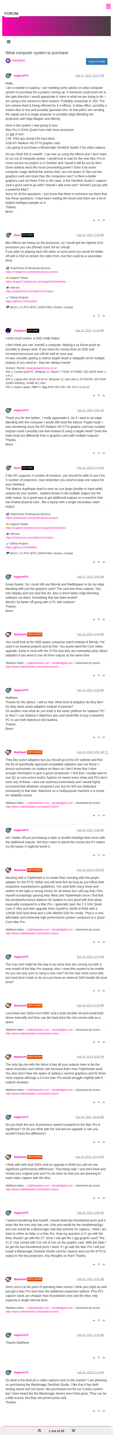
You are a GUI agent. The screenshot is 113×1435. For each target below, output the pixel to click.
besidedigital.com (62, 658)
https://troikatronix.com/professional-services (32, 267)
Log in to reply (96, 57)
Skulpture (20, 326)
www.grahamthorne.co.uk (42, 363)
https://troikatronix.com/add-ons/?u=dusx (30, 287)
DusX (17, 230)
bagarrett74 (21, 71)
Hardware (18, 56)
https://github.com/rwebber (21, 296)
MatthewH (20, 630)
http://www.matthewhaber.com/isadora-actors (32, 662)
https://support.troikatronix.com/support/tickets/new (36, 277)
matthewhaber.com (38, 658)
